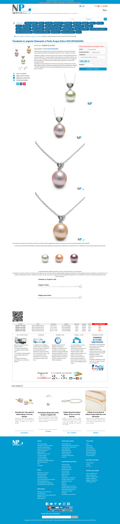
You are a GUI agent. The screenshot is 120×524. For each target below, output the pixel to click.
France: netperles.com (92, 473)
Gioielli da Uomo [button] (38, 29)
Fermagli (64, 492)
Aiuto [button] (78, 32)
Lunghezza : (82, 54)
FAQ (38, 464)
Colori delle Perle (66, 449)
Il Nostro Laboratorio (42, 459)
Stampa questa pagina (22, 80)
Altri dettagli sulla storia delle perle (70, 445)
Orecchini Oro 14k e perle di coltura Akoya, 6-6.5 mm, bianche (24, 414)
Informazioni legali (42, 444)
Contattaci (40, 465)
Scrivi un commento (21, 73)
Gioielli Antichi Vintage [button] (42, 32)
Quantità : (81, 64)
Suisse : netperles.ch (91, 478)
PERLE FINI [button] (88, 26)
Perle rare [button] (68, 26)
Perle (87, 444)
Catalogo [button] (19, 23)
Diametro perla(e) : (84, 52)
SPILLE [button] (18, 26)
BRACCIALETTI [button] (58, 23)
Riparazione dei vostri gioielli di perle (46, 495)
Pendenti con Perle (66, 467)
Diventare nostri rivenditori (44, 449)
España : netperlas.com (92, 476)
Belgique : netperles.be (92, 480)
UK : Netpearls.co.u (91, 481)
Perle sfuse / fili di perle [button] (54, 26)
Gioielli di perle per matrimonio (69, 487)
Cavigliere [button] (27, 26)
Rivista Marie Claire (42, 474)
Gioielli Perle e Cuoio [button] (23, 29)
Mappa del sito (41, 452)
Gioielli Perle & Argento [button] (98, 29)
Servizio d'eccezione (42, 462)
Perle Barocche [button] (38, 26)
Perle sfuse (64, 476)
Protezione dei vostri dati (43, 454)
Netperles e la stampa (42, 472)
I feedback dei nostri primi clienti (45, 484)
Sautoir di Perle (65, 472)
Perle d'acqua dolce (91, 452)
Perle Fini (64, 457)
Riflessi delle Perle (66, 450)
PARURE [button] (85, 23)
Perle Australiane (90, 449)
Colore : (81, 49)
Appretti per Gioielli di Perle (68, 489)
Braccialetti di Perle (67, 469)
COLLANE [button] (49, 23)
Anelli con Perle (65, 474)
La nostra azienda (42, 455)
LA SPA (88, 464)
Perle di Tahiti (89, 447)
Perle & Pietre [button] (78, 26)
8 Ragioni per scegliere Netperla (45, 460)
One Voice (88, 466)
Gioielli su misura (41, 496)
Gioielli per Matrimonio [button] (24, 32)
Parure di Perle (65, 471)
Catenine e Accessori (67, 491)
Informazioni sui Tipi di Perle (69, 447)
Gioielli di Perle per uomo (68, 479)
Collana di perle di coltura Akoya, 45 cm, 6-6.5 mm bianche (71, 414)
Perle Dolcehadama (91, 454)
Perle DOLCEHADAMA (50, 49)
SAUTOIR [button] (100, 23)
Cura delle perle (41, 493)
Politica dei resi (41, 498)
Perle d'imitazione (66, 454)
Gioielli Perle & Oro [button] (81, 29)
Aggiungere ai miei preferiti (23, 78)
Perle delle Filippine (91, 450)
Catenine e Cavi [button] (68, 29)
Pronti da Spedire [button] (31, 23)
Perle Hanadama (90, 455)
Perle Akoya (89, 445)
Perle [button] (41, 23)
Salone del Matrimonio (43, 481)
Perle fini (64, 482)
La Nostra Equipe (41, 457)
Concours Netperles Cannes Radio (46, 479)
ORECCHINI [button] (77, 23)
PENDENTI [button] (68, 23)
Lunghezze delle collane (68, 455)
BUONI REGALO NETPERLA (69, 494)
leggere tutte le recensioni (22, 75)
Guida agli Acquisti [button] (68, 32)
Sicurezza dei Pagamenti (43, 447)
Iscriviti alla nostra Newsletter (50, 513)
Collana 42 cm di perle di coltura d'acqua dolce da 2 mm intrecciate (95, 414)
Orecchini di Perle (66, 466)
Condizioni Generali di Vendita (45, 445)
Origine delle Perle (66, 444)
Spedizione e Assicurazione (44, 491)
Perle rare (64, 484)
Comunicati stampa (42, 477)
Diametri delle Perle (66, 452)
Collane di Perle (66, 464)
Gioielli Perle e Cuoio (67, 481)
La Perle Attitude (41, 476)
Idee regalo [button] (56, 32)
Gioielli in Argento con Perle (69, 486)
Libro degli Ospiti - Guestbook (44, 482)
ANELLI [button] (92, 23)
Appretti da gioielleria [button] (53, 29)
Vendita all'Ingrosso (42, 450)
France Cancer (90, 463)
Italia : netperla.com (91, 475)
